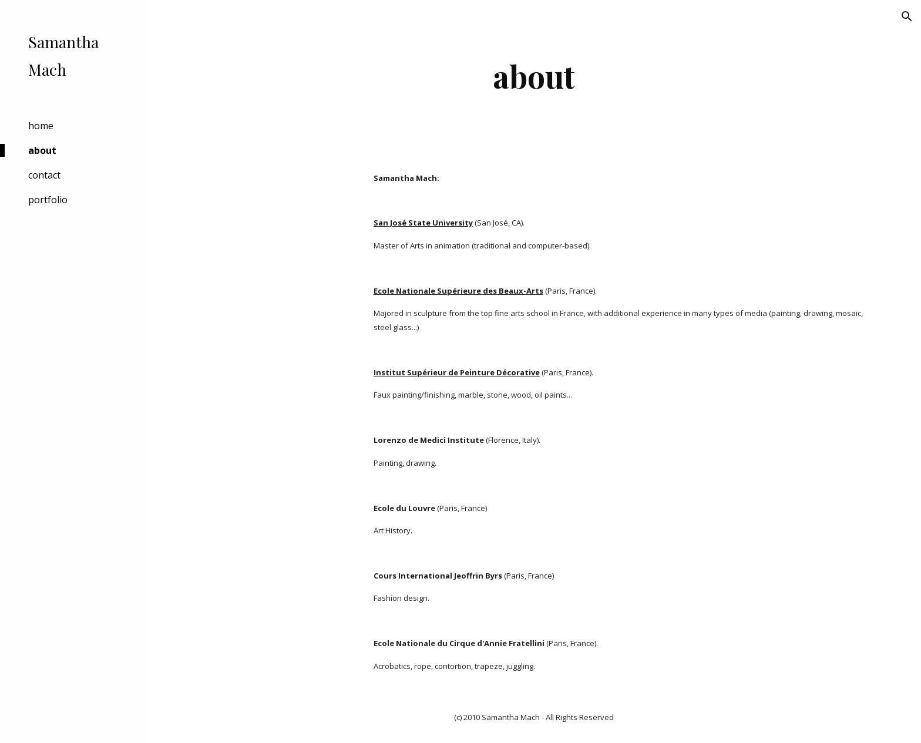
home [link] (40, 125)
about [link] (42, 150)
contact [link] (44, 175)
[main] (534, 76)
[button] (907, 16)
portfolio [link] (48, 199)
